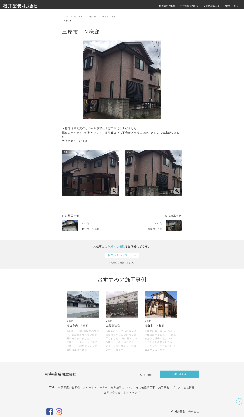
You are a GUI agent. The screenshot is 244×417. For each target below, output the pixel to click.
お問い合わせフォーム (122, 255)
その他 (92, 16)
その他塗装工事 (211, 5)
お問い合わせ (179, 374)
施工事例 (78, 16)
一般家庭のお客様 (166, 5)
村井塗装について (122, 387)
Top (66, 16)
